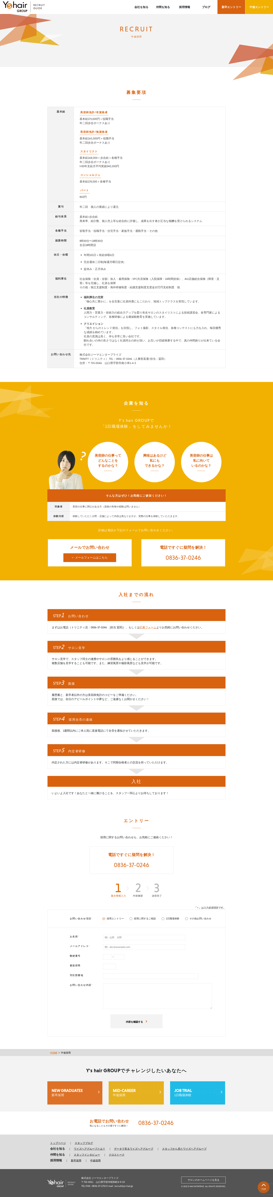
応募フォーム (148, 627)
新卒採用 (75, 1091)
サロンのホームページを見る (203, 1178)
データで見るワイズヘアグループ (133, 1148)
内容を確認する (134, 1021)
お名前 (74, 935)
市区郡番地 (76, 974)
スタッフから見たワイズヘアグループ (184, 1148)
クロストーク (116, 1153)
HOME (53, 1051)
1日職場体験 (197, 1091)
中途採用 (66, 1051)
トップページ (58, 1142)
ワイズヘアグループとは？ (89, 1148)
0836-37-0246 (183, 557)
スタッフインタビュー (87, 1153)
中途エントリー (259, 7)
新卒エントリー (231, 7)
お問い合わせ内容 (81, 984)
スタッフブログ (84, 1142)
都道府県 (75, 964)
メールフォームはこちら (91, 557)
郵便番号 (75, 955)
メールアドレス (80, 945)
